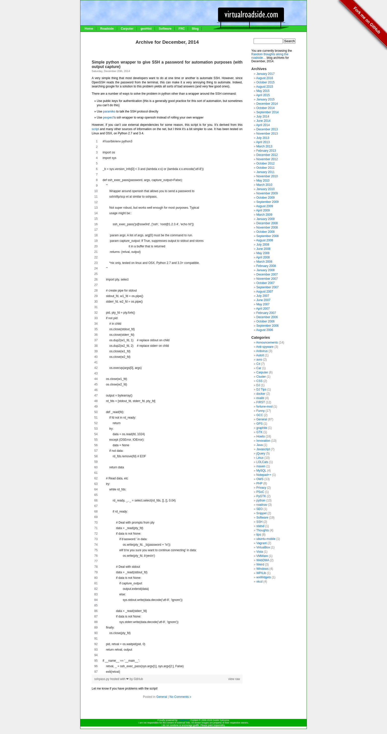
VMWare (262, 556)
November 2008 (267, 227)
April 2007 (263, 308)
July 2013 (262, 138)
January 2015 (265, 99)
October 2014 (265, 108)
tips (258, 534)
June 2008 (263, 249)
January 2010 (265, 189)
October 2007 (265, 283)
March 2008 (264, 261)
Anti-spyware (264, 347)
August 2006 (264, 330)
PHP (259, 483)
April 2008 (263, 257)
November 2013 (267, 133)
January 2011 (265, 172)
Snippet (261, 513)
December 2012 (267, 155)
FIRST (260, 402)
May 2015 (263, 91)
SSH (259, 522)
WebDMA (262, 560)
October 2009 (265, 197)
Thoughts (262, 530)
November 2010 (267, 176)
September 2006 (267, 325)
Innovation (263, 440)
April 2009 (263, 210)
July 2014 (262, 116)
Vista (259, 551)
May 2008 (263, 253)
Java (259, 445)
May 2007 (263, 304)
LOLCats (262, 462)
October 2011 (265, 168)
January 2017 (265, 74)
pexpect (108, 117)
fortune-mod (264, 406)
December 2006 (267, 317)
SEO (259, 509)
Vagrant (261, 543)
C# (258, 364)
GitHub (138, 679)
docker (260, 394)
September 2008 (267, 236)
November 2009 (267, 193)
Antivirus (262, 351)
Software (165, 28)
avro (259, 359)
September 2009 (267, 202)
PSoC (260, 492)
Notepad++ (263, 475)
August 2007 (264, 291)
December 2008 (267, 223)
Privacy (261, 487)
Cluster (261, 376)
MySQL (261, 470)
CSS (259, 381)
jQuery (260, 453)
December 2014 (267, 103)
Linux (260, 458)
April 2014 (263, 125)
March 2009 (264, 214)
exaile (260, 398)
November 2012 (267, 159)
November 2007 (267, 278)
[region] (167, 406)
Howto (260, 436)
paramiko (109, 111)
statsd (260, 526)
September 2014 (267, 112)
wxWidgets (263, 577)
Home (89, 28)
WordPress (183, 720)
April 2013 (263, 142)
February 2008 (266, 266)
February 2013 (266, 150)
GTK (259, 432)
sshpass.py (102, 679)
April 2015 (263, 95)
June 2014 (263, 121)
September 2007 (267, 287)
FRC (182, 28)
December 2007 (267, 274)
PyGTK (261, 496)
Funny (260, 411)
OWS (260, 479)
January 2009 (265, 219)
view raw (234, 679)
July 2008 (262, 244)
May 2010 (263, 180)
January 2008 (265, 270)
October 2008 (265, 232)
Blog (195, 28)
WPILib (261, 573)
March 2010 (264, 185)
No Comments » (180, 697)
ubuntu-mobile (265, 539)
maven (260, 466)
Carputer (127, 28)
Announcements (267, 342)
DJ (258, 385)
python (260, 500)
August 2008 (264, 240)
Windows (262, 569)
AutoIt (260, 355)
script (95, 129)
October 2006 (265, 321)
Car (258, 368)
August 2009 (264, 206)
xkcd (259, 581)
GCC (259, 415)
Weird (260, 564)
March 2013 (264, 146)
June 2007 (263, 300)
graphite (261, 428)
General (161, 697)
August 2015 (264, 86)
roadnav (261, 504)
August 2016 (264, 78)
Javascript (263, 449)
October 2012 (265, 163)
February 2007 (266, 313)
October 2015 (265, 82)
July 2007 (262, 296)
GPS (259, 423)
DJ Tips (261, 389)
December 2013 (267, 129)
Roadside (107, 28)
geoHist (146, 28)
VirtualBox (263, 547)
